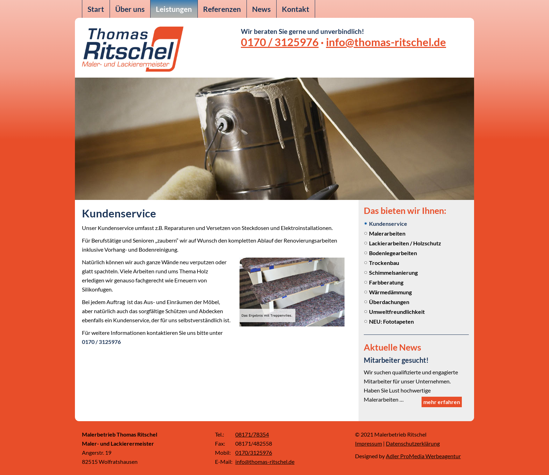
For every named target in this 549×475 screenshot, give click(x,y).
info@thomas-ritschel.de (386, 42)
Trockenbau (384, 262)
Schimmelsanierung (393, 272)
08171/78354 (252, 434)
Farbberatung (386, 282)
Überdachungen (389, 301)
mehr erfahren (441, 401)
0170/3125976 (253, 452)
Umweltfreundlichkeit (397, 311)
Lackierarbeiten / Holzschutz (405, 243)
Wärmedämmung (390, 292)
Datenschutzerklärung (413, 443)
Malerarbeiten (387, 233)
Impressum (368, 443)
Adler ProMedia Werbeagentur (423, 456)
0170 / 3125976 (280, 42)
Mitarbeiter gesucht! (396, 360)
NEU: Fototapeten (391, 321)
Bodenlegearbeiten (393, 253)
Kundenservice (388, 223)
